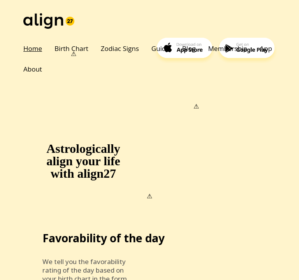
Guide (160, 48)
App (266, 48)
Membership (228, 48)
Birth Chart (71, 48)
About (32, 69)
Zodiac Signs (120, 48)
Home (32, 48)
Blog (189, 48)
